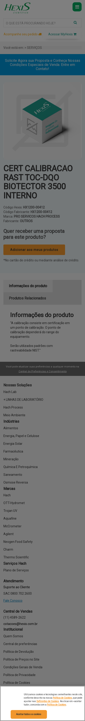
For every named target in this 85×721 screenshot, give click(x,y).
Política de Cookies (62, 698)
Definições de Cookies (47, 701)
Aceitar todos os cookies (28, 714)
